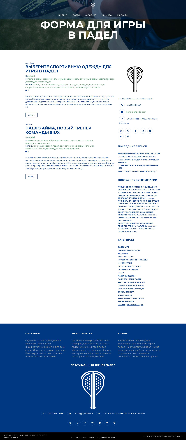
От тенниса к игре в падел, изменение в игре (138, 167)
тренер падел (72, 149)
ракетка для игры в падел (131, 283)
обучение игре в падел (129, 267)
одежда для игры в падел (92, 84)
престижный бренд (35, 149)
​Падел (15, 436)
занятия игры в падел (51, 84)
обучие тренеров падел (72, 146)
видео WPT (123, 248)
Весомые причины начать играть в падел (139, 154)
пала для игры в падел (81, 140)
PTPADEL (178, 438)
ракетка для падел (55, 149)
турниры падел (126, 303)
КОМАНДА (107, 15)
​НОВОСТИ (43, 436)
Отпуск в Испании (34, 87)
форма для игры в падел (38, 82)
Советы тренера (106, 79)
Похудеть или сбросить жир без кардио (138, 201)
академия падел (50, 146)
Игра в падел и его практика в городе (137, 171)
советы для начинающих (131, 290)
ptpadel (35, 84)
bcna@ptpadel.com (83, 415)
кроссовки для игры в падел (57, 79)
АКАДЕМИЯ (90, 15)
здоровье (123, 255)
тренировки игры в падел (131, 299)
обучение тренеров (59, 140)
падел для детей (126, 277)
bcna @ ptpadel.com (136, 112)
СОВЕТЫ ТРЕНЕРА (11, 439)
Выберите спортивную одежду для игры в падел (68, 68)
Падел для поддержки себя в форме (137, 157)
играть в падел (34, 79)
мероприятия (125, 264)
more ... (31, 115)
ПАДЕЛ (76, 15)
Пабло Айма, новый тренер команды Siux (58, 130)
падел (121, 274)
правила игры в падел (56, 87)
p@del (31, 76)
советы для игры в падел (85, 79)
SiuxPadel (36, 146)
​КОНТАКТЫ (122, 15)
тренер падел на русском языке (84, 87)
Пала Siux (89, 146)
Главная (62, 15)
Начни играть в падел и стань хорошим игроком (138, 161)
